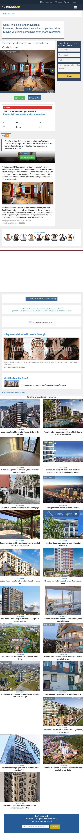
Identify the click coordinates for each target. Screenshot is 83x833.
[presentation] (3, 70)
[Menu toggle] (75, 7)
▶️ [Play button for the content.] (7, 135)
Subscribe (55, 827)
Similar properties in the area (13, 392)
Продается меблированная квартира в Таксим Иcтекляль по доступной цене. (41, 311)
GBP (75, 2)
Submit (69, 76)
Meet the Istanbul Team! (16, 378)
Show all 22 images (27, 157)
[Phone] (46, 2)
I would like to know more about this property (41, 299)
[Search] (59, 2)
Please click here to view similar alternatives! (24, 114)
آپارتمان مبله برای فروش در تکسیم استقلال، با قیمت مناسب (41, 308)
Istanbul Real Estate (8, 14)
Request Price (34, 98)
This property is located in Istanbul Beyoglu (25, 334)
